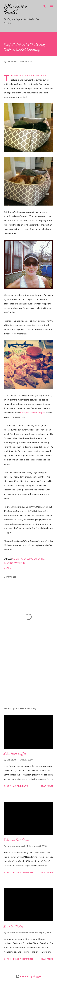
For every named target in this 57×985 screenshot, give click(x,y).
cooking (17, 558)
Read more (47, 786)
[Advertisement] (28, 678)
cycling (28, 558)
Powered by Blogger (28, 976)
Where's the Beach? (15, 9)
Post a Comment (23, 872)
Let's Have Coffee (15, 753)
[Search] (44, 5)
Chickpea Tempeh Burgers (32, 412)
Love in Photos (14, 926)
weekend (19, 563)
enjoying (39, 558)
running (9, 563)
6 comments (20, 786)
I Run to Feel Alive (16, 840)
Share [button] (7, 567)
